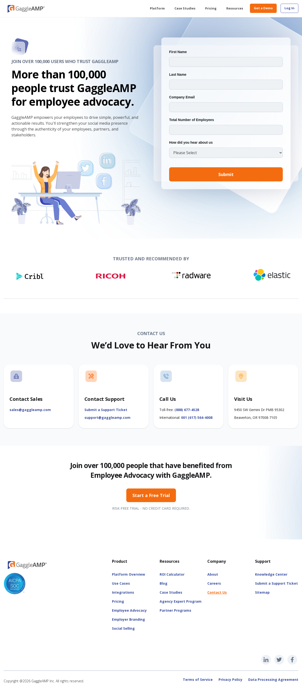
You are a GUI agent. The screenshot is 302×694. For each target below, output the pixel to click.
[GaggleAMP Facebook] (292, 660)
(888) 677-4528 (186, 409)
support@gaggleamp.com (107, 417)
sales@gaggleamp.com (30, 409)
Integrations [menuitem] (123, 592)
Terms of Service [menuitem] (198, 679)
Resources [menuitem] (234, 8)
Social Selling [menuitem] (123, 628)
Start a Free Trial (151, 495)
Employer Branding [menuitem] (128, 619)
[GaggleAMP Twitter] (279, 660)
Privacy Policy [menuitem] (230, 679)
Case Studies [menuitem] (184, 8)
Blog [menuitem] (163, 583)
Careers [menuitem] (214, 583)
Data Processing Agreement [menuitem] (273, 679)
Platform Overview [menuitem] (128, 574)
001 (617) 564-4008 (196, 417)
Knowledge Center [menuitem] (271, 574)
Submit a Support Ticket (105, 409)
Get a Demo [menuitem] (263, 8)
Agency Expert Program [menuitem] (180, 601)
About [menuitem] (212, 574)
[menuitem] (289, 8)
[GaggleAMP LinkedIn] (266, 660)
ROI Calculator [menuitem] (172, 574)
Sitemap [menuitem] (262, 592)
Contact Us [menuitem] (217, 592)
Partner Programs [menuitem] (175, 610)
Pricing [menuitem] (211, 8)
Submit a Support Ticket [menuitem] (276, 583)
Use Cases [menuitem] (121, 583)
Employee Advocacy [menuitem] (129, 610)
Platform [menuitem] (157, 8)
